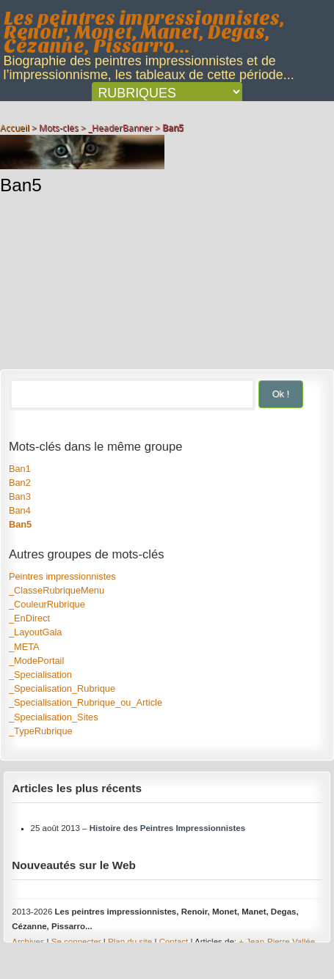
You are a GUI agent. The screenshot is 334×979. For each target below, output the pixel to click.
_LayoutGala (35, 632)
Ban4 (20, 510)
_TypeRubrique (41, 730)
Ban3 (20, 496)
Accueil (14, 127)
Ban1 (20, 468)
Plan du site (130, 941)
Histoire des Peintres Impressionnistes (167, 828)
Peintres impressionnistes (62, 576)
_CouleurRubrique (47, 604)
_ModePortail (36, 660)
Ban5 (20, 524)
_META (24, 646)
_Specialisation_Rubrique (62, 688)
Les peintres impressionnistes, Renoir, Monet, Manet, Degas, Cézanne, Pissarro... (144, 32)
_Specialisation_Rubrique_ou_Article (85, 702)
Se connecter (76, 941)
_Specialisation (40, 674)
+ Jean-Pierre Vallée (277, 941)
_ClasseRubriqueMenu (56, 590)
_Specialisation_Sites (53, 717)
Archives (28, 941)
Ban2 (20, 482)
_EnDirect (29, 618)
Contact (174, 941)
